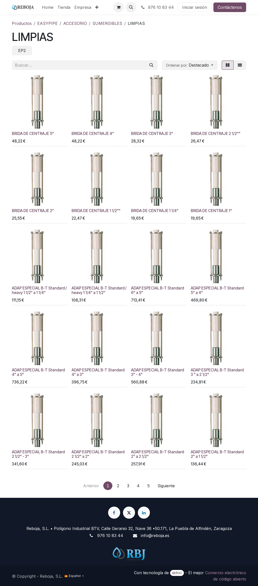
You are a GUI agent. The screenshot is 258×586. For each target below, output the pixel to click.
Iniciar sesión (194, 7)
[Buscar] (151, 65)
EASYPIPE (47, 23)
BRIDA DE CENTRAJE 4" (93, 133)
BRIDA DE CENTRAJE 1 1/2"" (96, 210)
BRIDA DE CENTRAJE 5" (33, 133)
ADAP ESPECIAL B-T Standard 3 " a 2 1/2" (217, 372)
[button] (131, 7)
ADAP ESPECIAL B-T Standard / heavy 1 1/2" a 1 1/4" (39, 290)
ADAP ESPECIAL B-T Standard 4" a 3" (98, 372)
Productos (22, 23)
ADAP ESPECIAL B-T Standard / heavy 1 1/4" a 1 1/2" (99, 290)
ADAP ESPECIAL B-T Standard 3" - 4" (157, 372)
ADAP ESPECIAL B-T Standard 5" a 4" (217, 290)
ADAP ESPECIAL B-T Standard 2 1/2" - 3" (38, 454)
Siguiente (166, 485)
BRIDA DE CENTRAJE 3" (152, 133)
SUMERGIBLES (107, 23)
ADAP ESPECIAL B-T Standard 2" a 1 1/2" (217, 454)
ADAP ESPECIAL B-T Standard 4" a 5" (38, 372)
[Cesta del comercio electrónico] (118, 7)
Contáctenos (230, 7)
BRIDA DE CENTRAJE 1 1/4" (154, 210)
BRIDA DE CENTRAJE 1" (211, 210)
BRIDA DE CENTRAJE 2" (33, 210)
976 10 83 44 (157, 7)
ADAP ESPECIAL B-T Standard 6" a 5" (157, 290)
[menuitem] (47, 7)
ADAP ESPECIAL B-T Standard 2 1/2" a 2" (98, 454)
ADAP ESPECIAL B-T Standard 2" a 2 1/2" (157, 454)
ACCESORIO (75, 23)
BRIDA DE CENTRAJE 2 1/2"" (215, 133)
